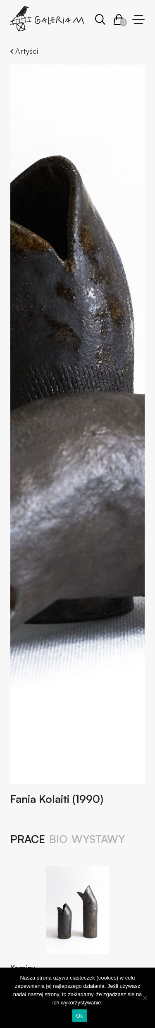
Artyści (24, 50)
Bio (58, 839)
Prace (27, 839)
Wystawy (98, 839)
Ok (79, 1016)
